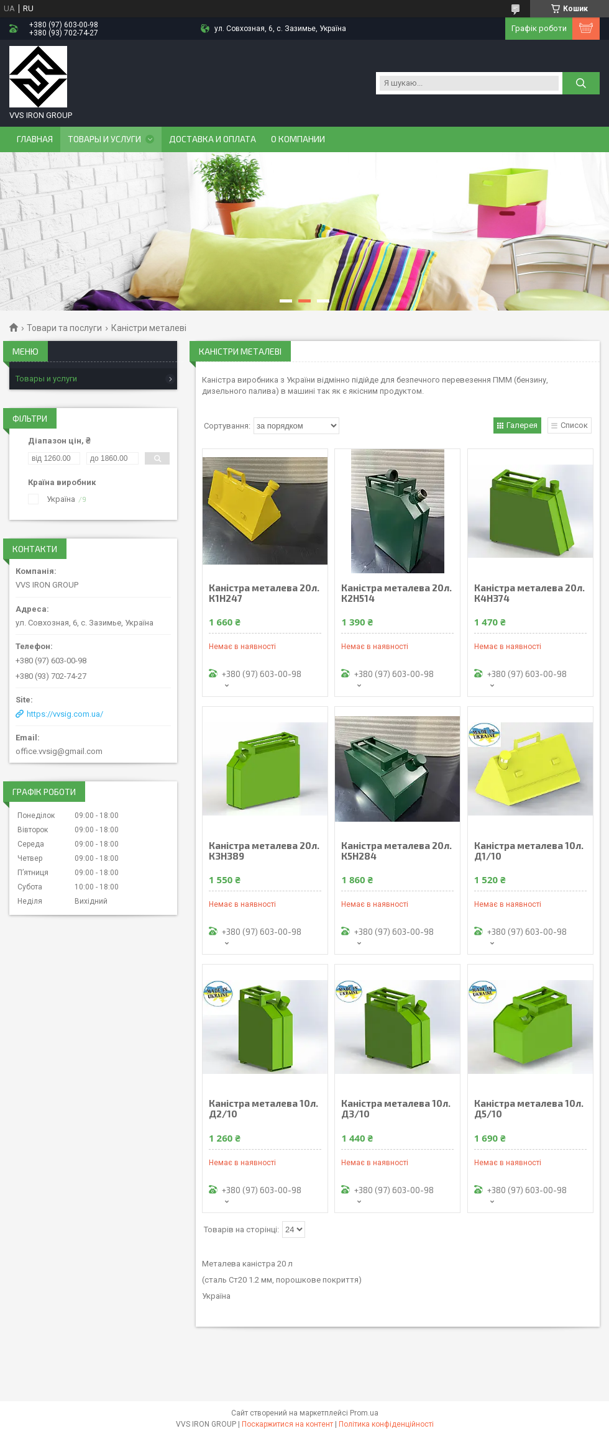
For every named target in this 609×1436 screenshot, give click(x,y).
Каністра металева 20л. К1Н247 (264, 593)
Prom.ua (364, 1413)
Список (574, 425)
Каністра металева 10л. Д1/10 (529, 850)
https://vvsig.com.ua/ (65, 714)
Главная (35, 139)
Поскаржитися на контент (287, 1424)
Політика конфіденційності (386, 1424)
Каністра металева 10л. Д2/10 (263, 1108)
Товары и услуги (104, 139)
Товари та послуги (64, 328)
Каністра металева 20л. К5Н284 (396, 850)
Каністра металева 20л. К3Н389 (264, 850)
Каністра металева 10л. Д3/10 (396, 1108)
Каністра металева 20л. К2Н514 (396, 593)
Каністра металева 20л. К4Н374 (529, 593)
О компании (298, 139)
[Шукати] (581, 83)
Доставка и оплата (212, 139)
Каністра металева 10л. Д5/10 (529, 1108)
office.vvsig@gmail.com (59, 751)
